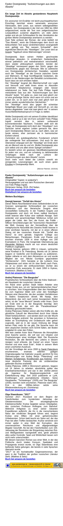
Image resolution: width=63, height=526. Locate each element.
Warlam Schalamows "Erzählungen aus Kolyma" (28, 359)
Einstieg (9, 164)
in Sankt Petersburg (48, 349)
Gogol (8, 52)
